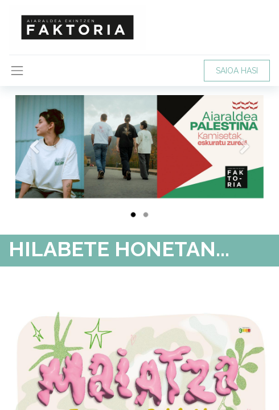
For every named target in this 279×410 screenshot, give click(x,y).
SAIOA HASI (237, 70)
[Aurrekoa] (33, 165)
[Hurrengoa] (245, 165)
